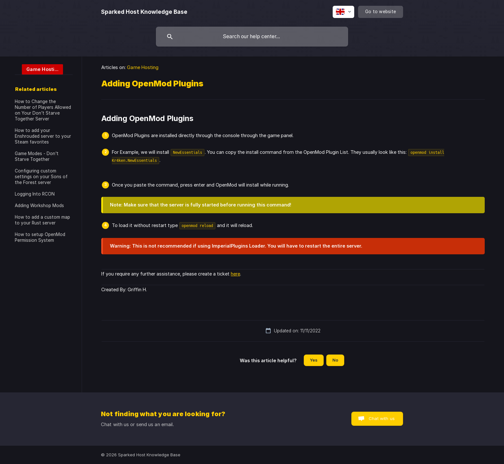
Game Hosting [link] (142, 67)
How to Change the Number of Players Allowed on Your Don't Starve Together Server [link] (43, 110)
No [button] (335, 360)
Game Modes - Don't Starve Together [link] (37, 156)
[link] (39, 69)
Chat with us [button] (382, 418)
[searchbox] (252, 37)
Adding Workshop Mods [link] (39, 205)
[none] (144, 12)
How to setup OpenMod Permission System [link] (40, 237)
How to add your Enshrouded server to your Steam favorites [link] (43, 136)
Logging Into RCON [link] (35, 194)
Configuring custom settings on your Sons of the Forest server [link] (41, 176)
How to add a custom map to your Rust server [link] (42, 219)
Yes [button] (314, 360)
